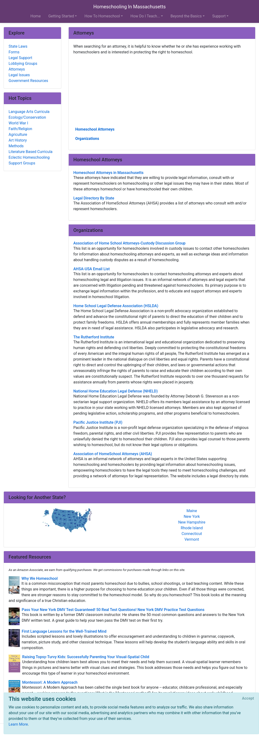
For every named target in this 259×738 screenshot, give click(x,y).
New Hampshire (191, 522)
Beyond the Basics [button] (186, 16)
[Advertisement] (162, 90)
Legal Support (20, 58)
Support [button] (219, 16)
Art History (18, 140)
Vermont (192, 539)
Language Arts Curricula (29, 111)
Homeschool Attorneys (95, 129)
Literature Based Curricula (30, 151)
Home (36, 16)
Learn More (18, 724)
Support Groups (22, 163)
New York (192, 516)
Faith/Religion (20, 129)
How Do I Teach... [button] (145, 16)
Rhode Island (192, 528)
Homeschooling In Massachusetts (129, 7)
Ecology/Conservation (27, 117)
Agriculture (18, 134)
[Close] (248, 698)
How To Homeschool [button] (102, 16)
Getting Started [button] (61, 16)
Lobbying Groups (23, 63)
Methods (16, 146)
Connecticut (191, 533)
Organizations (87, 138)
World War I (18, 123)
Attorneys (17, 69)
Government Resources (28, 80)
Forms (14, 52)
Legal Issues (19, 75)
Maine (191, 511)
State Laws (18, 46)
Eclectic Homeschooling (29, 157)
